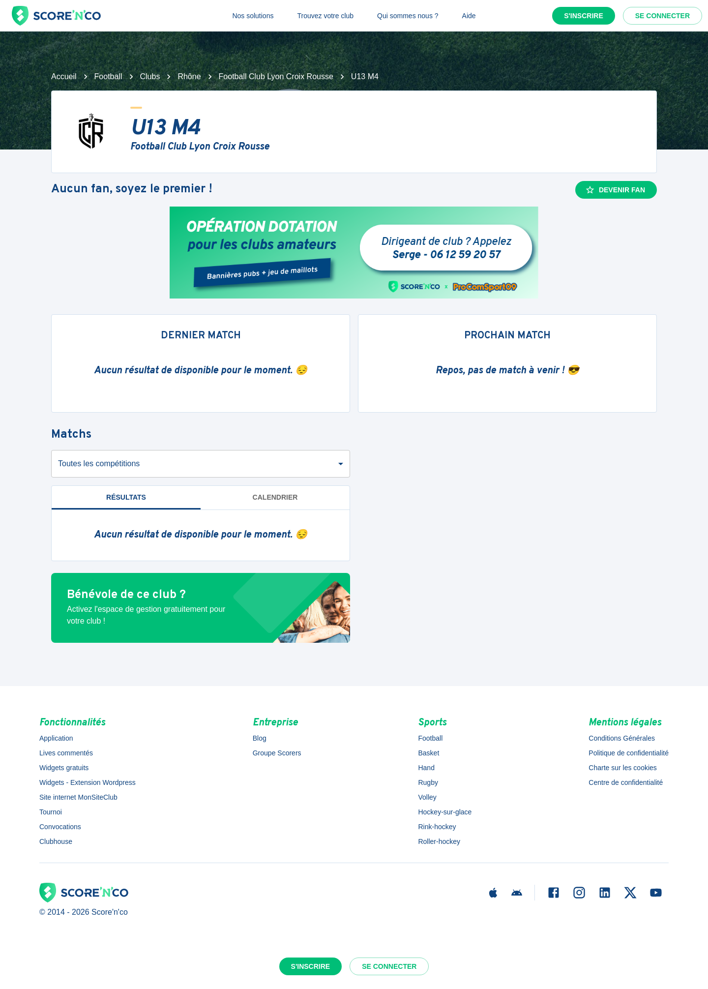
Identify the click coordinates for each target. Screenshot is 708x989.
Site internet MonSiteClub (78, 797)
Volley (427, 797)
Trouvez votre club (325, 16)
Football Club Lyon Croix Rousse (276, 76)
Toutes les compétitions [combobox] (99, 463)
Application (56, 738)
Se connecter (662, 16)
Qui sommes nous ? (408, 16)
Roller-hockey (439, 841)
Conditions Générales (622, 738)
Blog (259, 738)
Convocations (60, 827)
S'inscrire (583, 16)
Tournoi (50, 812)
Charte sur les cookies (623, 768)
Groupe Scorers (277, 753)
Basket (428, 753)
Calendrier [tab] (275, 497)
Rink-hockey (437, 827)
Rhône (189, 76)
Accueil (64, 76)
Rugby (428, 782)
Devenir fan (615, 190)
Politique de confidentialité (629, 753)
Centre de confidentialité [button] (626, 782)
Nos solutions (252, 16)
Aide (469, 16)
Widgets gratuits (63, 768)
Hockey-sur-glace (445, 812)
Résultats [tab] (126, 497)
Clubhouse (55, 841)
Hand (426, 768)
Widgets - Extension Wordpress (87, 782)
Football (108, 76)
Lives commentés (66, 753)
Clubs (150, 76)
